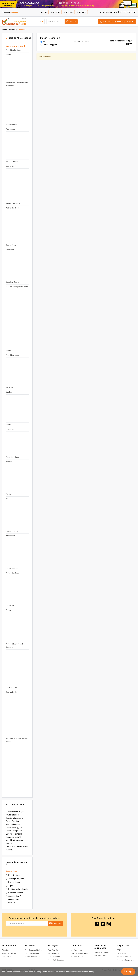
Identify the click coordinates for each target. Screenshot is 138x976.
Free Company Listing (33, 950)
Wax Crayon (10, 129)
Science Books (11, 692)
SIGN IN (5, 12)
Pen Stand (9, 387)
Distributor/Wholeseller (17, 889)
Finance (10, 902)
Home (4, 30)
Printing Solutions (12, 573)
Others (8, 55)
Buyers (44, 12)
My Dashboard (76, 950)
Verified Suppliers (49, 44)
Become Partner (77, 957)
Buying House (13, 882)
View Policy (89, 972)
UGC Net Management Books (17, 287)
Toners (8, 610)
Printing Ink (10, 605)
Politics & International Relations (14, 645)
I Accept (128, 971)
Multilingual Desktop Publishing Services (14, 48)
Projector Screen (12, 531)
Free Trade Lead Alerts (79, 953)
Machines (81, 12)
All (42, 42)
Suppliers (55, 12)
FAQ (134, 12)
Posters (9, 462)
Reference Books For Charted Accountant (17, 84)
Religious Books (12, 162)
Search (72, 21)
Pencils (8, 494)
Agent (10, 885)
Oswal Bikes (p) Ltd (14, 827)
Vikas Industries (13, 824)
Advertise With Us (9, 953)
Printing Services (12, 568)
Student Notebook (13, 203)
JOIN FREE (14, 12)
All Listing (13, 30)
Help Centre (125, 12)
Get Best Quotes (100, 956)
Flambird (9, 843)
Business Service (14, 892)
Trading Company (15, 878)
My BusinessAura (108, 12)
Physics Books (11, 687)
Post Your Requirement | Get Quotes (119, 22)
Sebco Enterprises (14, 831)
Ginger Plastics (12, 821)
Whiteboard (10, 536)
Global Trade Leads (32, 957)
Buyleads (68, 12)
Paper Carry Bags (12, 457)
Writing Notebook (12, 208)
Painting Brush (11, 124)
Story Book (10, 250)
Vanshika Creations (14, 840)
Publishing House (12, 355)
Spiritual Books (11, 166)
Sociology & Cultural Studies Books (16, 739)
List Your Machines (101, 952)
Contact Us (6, 957)
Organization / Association (13, 897)
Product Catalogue (32, 953)
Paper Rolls (10, 429)
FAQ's (119, 950)
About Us (5, 950)
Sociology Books (12, 282)
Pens (7, 499)
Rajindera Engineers (14, 818)
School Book (11, 245)
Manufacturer (13, 875)
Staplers (9, 392)
